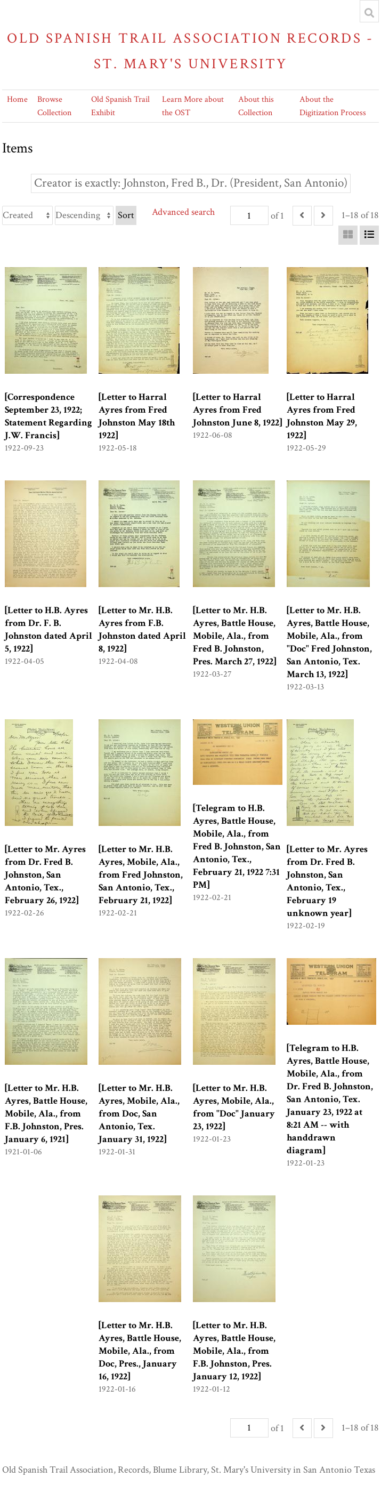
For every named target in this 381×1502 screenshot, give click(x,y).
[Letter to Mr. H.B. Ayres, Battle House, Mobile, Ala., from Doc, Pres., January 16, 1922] (140, 1351)
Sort (126, 215)
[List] (369, 235)
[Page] (249, 215)
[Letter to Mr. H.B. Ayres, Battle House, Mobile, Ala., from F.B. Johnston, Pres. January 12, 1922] (234, 1351)
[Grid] (348, 235)
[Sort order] (84, 215)
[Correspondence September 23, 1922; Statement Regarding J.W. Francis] (48, 416)
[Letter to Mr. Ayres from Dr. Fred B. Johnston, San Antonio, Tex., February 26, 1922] (45, 874)
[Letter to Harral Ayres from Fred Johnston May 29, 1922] (322, 416)
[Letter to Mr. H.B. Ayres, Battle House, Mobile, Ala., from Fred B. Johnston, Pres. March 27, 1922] (234, 636)
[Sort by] (27, 215)
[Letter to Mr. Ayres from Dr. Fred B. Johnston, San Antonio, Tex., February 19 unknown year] (327, 881)
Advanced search (183, 212)
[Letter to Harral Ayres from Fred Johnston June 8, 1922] (237, 410)
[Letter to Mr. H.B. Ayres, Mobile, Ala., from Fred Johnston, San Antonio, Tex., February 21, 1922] (141, 874)
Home (17, 99)
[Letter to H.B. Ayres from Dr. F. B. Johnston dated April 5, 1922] (48, 629)
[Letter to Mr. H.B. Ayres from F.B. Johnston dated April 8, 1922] (142, 629)
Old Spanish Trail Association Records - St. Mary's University (190, 51)
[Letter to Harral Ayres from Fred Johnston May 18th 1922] (137, 416)
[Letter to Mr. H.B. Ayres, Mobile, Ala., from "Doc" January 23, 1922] (234, 1107)
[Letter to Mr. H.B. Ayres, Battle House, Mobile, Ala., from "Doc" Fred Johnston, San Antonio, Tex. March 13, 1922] (329, 642)
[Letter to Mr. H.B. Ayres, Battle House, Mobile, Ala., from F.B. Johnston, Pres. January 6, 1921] (46, 1113)
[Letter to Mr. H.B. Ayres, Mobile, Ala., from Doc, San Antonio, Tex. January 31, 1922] (139, 1113)
